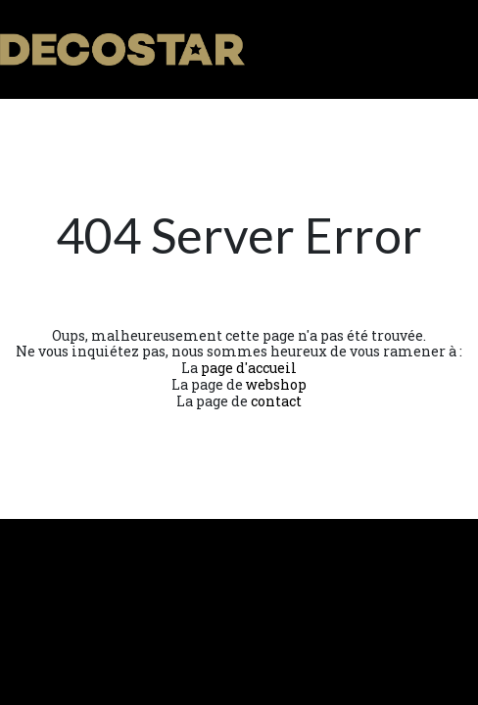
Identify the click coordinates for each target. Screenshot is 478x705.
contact (276, 401)
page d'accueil (249, 367)
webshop (276, 384)
